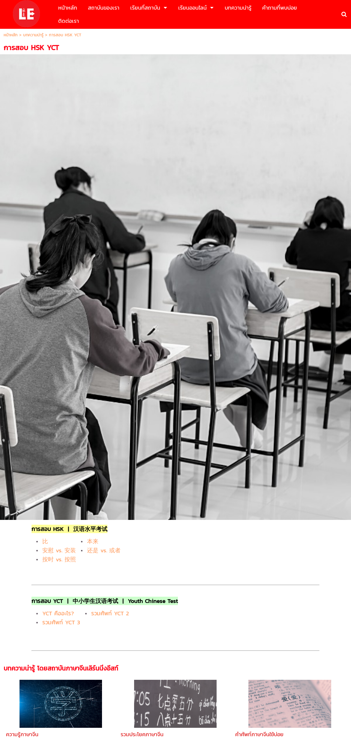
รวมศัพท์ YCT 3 (61, 276)
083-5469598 (186, 661)
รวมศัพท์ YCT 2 (110, 267)
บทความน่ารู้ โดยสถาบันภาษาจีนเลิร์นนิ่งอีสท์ (61, 322)
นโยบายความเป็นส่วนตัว (195, 710)
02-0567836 (216, 661)
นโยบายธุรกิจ (153, 710)
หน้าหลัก (11, 35)
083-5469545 (155, 661)
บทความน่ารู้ (33, 35)
